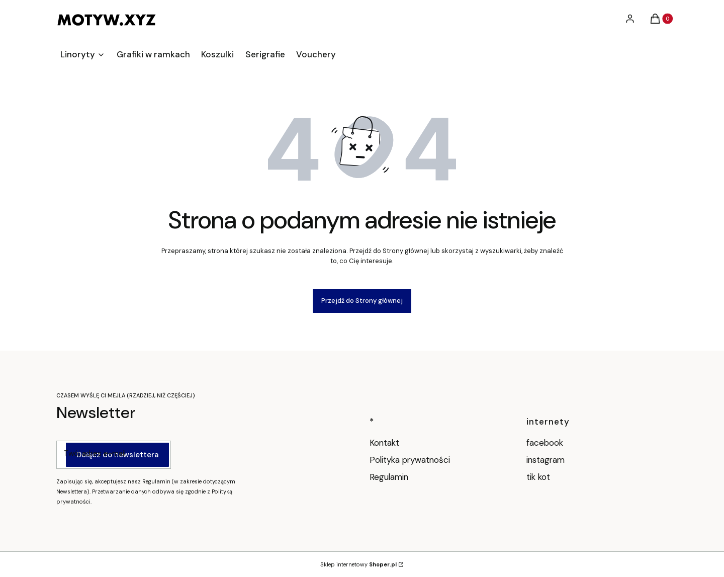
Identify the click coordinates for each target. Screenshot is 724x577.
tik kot (539, 476)
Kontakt (384, 442)
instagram (546, 459)
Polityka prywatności (410, 459)
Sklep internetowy (358, 564)
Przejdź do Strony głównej (362, 300)
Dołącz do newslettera (117, 454)
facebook (546, 442)
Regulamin (389, 476)
